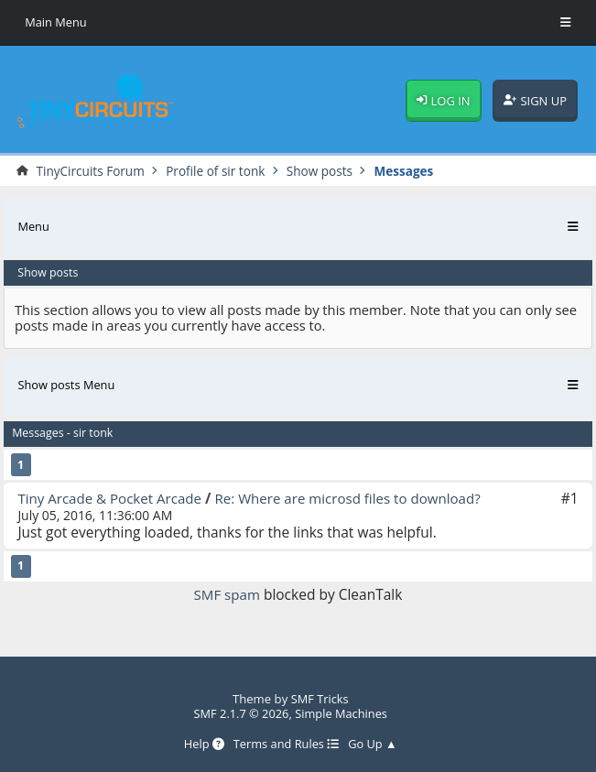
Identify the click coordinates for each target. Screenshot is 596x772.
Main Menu (56, 22)
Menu (33, 226)
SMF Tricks (320, 698)
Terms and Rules (286, 743)
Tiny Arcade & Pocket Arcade (111, 498)
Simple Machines (342, 713)
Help (201, 743)
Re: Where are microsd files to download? (356, 498)
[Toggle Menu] (565, 23)
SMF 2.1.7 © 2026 (240, 713)
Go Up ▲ (374, 743)
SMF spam (227, 595)
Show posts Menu (67, 385)
